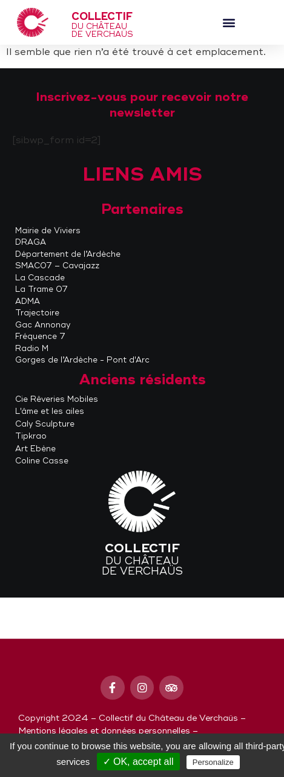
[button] (229, 23)
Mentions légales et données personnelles (104, 731)
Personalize (213, 762)
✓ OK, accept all (138, 761)
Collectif (102, 16)
